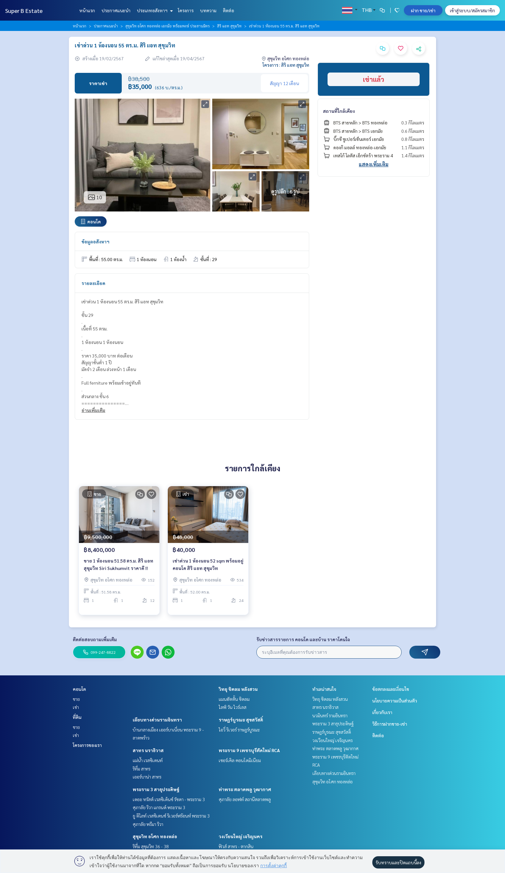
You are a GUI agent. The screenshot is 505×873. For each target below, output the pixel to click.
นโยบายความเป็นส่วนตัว (394, 700)
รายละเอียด (93, 283)
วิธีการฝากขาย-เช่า (389, 724)
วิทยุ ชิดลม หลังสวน (238, 689)
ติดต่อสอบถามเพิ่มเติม (95, 639)
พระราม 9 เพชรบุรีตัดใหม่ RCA (249, 750)
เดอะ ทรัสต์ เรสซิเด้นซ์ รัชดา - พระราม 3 (169, 799)
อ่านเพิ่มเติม (93, 410)
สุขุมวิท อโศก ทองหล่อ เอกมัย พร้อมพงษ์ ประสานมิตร (167, 25)
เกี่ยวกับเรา (382, 712)
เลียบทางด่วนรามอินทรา (157, 719)
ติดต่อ (228, 10)
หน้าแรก (87, 10)
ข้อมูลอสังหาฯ (95, 241)
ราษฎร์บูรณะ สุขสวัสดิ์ (241, 719)
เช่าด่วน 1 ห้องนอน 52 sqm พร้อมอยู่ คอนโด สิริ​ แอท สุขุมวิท (208, 569)
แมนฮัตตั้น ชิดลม (234, 699)
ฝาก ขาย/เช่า (423, 10)
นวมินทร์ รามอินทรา (330, 715)
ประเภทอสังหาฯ (154, 10)
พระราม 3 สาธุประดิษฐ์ (156, 789)
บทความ (208, 10)
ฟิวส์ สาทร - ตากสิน (236, 846)
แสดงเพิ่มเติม (373, 164)
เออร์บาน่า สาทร (147, 777)
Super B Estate (24, 10)
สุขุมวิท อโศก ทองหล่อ (155, 836)
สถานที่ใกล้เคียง (339, 111)
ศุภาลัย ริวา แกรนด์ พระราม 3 (159, 807)
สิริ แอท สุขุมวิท (229, 25)
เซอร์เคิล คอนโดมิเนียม (240, 760)
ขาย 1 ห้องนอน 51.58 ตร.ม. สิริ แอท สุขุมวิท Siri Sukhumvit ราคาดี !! (118, 569)
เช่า (76, 707)
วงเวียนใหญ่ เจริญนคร (240, 836)
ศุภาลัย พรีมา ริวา (148, 824)
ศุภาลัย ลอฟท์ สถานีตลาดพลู (245, 799)
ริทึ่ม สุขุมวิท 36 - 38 (151, 846)
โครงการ (186, 10)
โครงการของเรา (87, 745)
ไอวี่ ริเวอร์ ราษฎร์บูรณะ (239, 729)
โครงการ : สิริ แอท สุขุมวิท (285, 65)
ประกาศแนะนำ (115, 10)
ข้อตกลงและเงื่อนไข (390, 689)
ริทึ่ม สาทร (141, 768)
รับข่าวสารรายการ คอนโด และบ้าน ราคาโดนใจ (303, 639)
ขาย (76, 699)
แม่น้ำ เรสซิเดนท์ (148, 760)
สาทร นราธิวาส (148, 750)
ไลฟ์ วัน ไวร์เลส (232, 707)
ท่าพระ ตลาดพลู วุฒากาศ (245, 789)
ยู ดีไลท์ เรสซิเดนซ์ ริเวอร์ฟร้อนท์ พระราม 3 (171, 816)
